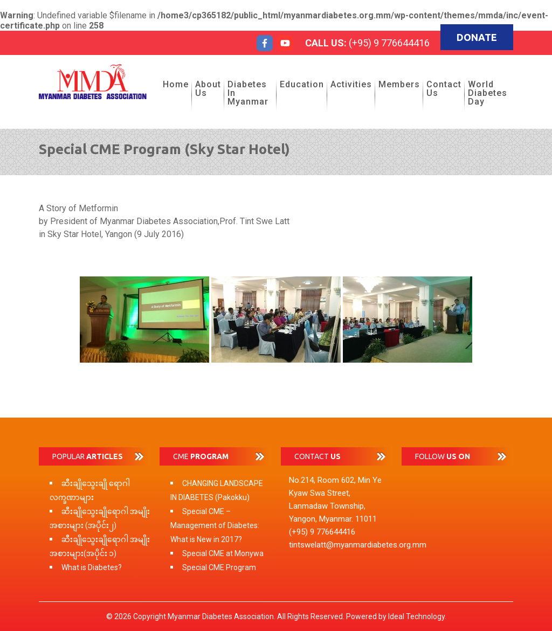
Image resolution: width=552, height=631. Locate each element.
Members (399, 84)
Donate (477, 37)
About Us (208, 88)
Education (302, 84)
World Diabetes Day (487, 93)
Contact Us (443, 88)
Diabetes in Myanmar (247, 93)
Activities (351, 84)
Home (176, 84)
